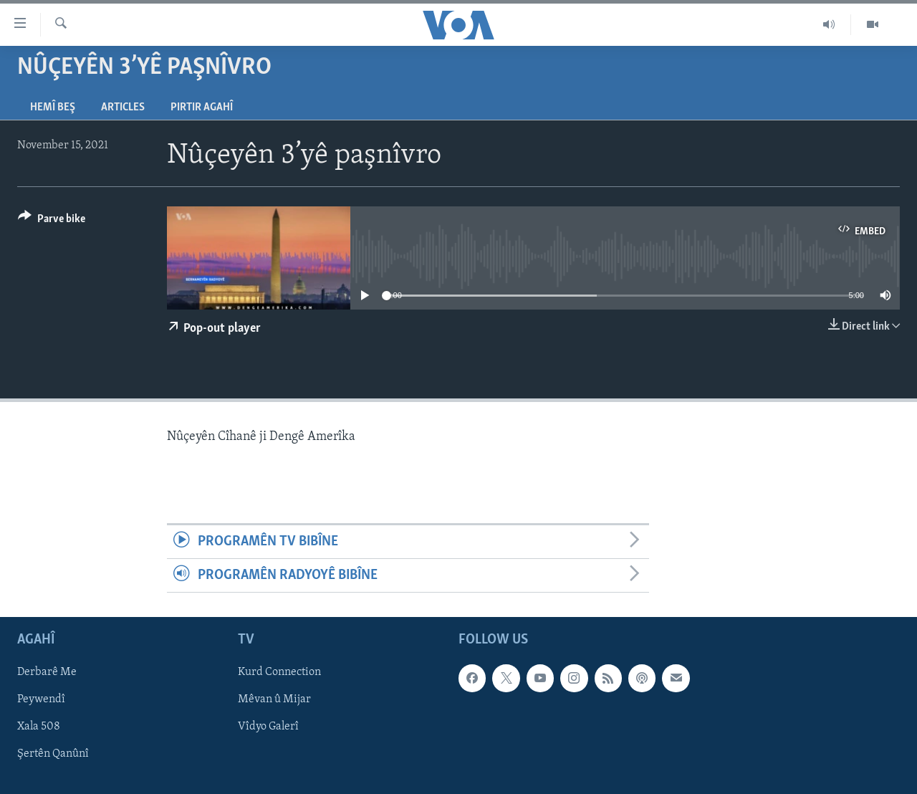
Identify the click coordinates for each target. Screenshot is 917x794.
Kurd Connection (279, 673)
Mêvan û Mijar (274, 700)
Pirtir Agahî (202, 107)
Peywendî (41, 700)
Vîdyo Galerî (268, 727)
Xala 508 (38, 727)
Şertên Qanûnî (53, 754)
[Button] (51, 221)
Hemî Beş (52, 107)
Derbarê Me (47, 673)
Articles (123, 107)
